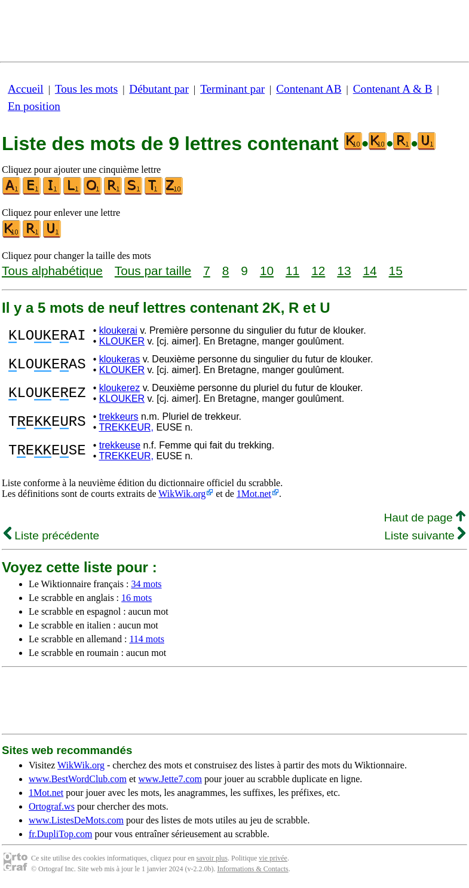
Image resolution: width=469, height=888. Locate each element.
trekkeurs (119, 416)
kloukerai (118, 330)
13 (344, 270)
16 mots (136, 598)
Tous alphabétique (52, 270)
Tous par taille (153, 270)
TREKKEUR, (126, 427)
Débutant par (159, 89)
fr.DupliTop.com (60, 834)
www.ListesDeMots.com (76, 820)
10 (267, 270)
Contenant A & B (393, 89)
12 (318, 270)
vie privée (273, 858)
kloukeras (119, 359)
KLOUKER (122, 341)
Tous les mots (86, 89)
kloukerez (119, 388)
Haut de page (424, 517)
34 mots (146, 584)
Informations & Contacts (252, 869)
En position (34, 106)
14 (369, 270)
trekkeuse (119, 445)
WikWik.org (182, 494)
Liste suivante (424, 535)
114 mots (146, 639)
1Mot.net (254, 494)
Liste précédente (51, 535)
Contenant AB (308, 89)
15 (396, 270)
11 (292, 270)
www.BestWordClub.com (78, 779)
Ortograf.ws (52, 806)
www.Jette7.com (170, 779)
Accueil (26, 89)
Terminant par (232, 89)
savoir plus (212, 858)
